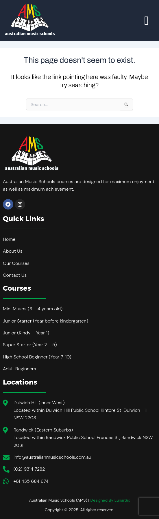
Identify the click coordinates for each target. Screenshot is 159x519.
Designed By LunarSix (110, 500)
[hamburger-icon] (146, 20)
